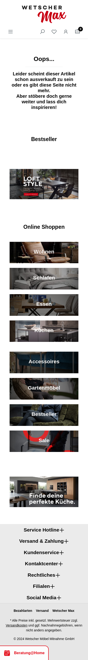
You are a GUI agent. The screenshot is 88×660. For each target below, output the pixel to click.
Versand (42, 611)
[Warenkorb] (77, 32)
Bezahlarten (23, 611)
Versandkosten (17, 625)
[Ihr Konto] (66, 32)
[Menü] (10, 32)
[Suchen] (42, 32)
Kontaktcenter (41, 563)
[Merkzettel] (54, 32)
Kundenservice (41, 552)
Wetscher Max (63, 611)
